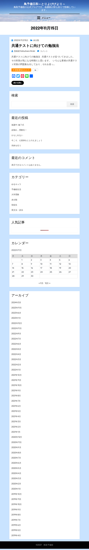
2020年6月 (16, 463)
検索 (72, 104)
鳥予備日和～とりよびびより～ (44, 4)
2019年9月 (16, 509)
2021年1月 (15, 432)
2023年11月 (16, 308)
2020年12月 (16, 437)
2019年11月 (16, 499)
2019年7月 (16, 520)
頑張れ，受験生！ (19, 130)
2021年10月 (16, 385)
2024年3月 (16, 302)
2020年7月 (16, 458)
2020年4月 (16, 473)
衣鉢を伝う (16, 145)
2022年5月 (16, 349)
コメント (44, 51)
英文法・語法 (17, 210)
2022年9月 (16, 334)
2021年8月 (16, 396)
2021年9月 (16, 390)
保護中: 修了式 (17, 125)
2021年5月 (16, 411)
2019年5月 (16, 530)
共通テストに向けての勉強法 (35, 45)
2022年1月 (16, 370)
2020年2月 (16, 484)
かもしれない (17, 135)
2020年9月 (16, 447)
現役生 (14, 205)
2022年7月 (16, 339)
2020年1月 (16, 489)
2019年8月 (16, 515)
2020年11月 (16, 442)
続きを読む (18, 83)
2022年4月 (16, 354)
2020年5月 (16, 468)
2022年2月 (16, 365)
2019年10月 (16, 504)
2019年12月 (16, 494)
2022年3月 (16, 359)
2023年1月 (16, 318)
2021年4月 (16, 416)
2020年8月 (16, 453)
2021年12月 (16, 375)
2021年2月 (16, 427)
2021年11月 (16, 380)
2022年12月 (16, 323)
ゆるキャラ (16, 184)
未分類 (36, 40)
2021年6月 (16, 406)
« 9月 (41, 283)
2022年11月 (16, 328)
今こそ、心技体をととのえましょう (26, 140)
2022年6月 (16, 344)
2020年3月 (16, 478)
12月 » (47, 283)
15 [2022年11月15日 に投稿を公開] (22, 268)
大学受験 (15, 194)
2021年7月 (16, 401)
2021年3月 (16, 421)
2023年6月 (16, 313)
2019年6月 (16, 525)
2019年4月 (16, 535)
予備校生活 (16, 189)
